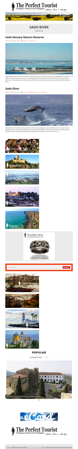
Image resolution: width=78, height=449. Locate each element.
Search (66, 267)
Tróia (46, 357)
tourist (8, 40)
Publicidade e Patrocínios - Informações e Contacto (59, 447)
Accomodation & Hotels (36, 357)
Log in (43, 447)
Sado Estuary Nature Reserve (24, 37)
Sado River (33, 40)
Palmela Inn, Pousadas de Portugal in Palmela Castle (23, 396)
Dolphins (31, 92)
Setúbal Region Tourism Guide (19, 447)
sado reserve (25, 40)
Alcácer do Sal (25, 92)
